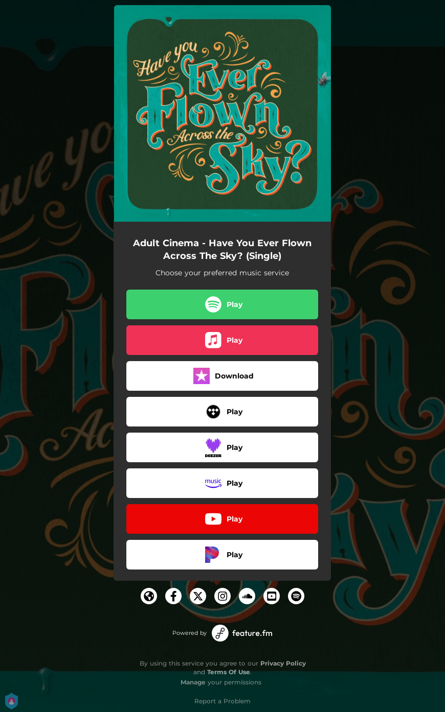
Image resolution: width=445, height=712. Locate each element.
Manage (193, 682)
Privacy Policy (283, 663)
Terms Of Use (228, 672)
